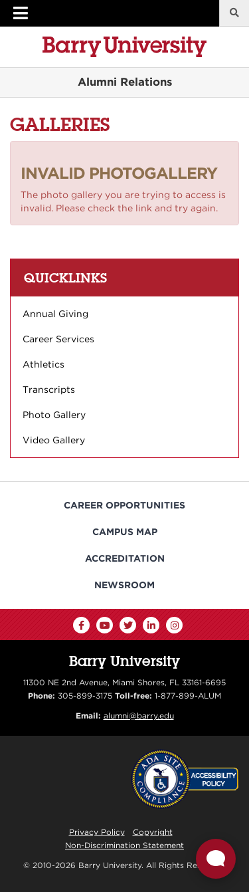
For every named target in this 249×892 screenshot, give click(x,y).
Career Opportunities (124, 505)
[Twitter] (128, 625)
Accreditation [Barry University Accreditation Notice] (125, 558)
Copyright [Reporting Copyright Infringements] (153, 832)
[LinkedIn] (151, 625)
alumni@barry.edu (139, 716)
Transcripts (49, 389)
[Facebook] (81, 625)
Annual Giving (55, 313)
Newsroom (124, 585)
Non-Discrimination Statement (124, 845)
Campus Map (124, 531)
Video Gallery (54, 440)
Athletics (43, 364)
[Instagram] (174, 625)
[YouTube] (104, 625)
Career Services (58, 339)
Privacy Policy (97, 832)
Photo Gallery (54, 414)
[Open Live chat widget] (216, 859)
